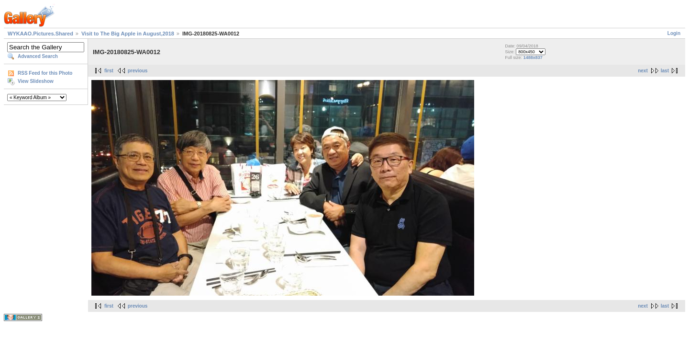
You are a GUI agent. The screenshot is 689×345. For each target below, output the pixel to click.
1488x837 (533, 57)
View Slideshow (36, 81)
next (643, 70)
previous (138, 70)
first (108, 70)
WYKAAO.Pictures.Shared (40, 33)
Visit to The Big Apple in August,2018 (127, 33)
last (665, 70)
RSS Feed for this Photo (45, 73)
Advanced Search (38, 56)
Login (673, 33)
